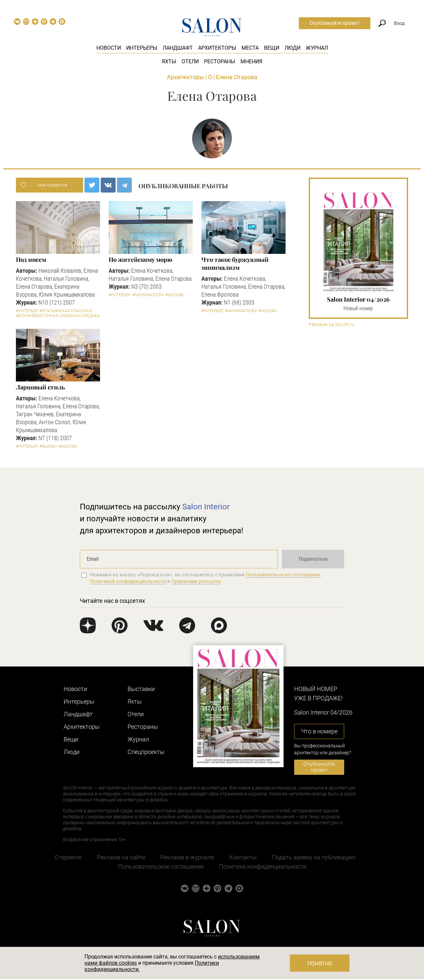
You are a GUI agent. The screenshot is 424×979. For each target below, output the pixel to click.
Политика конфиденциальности (262, 866)
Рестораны (219, 61)
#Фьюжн (48, 446)
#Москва (174, 295)
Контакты (243, 857)
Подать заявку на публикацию (314, 857)
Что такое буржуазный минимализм (234, 263)
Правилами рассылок (196, 581)
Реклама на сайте (121, 857)
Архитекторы (217, 48)
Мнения (251, 61)
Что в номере (319, 731)
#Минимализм (148, 295)
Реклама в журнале (187, 857)
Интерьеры (141, 48)
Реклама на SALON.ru (331, 324)
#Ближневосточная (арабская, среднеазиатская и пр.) (74, 316)
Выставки (141, 688)
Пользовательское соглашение (161, 866)
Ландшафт (178, 48)
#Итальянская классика (65, 311)
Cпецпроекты (146, 751)
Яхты (169, 61)
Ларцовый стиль (40, 387)
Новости (108, 48)
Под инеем (31, 259)
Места (250, 48)
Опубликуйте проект (334, 23)
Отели (190, 61)
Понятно (319, 963)
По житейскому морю (140, 259)
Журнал (317, 48)
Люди (292, 48)
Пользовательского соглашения (283, 574)
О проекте (68, 857)
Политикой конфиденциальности (128, 581)
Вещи (271, 48)
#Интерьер (27, 311)
